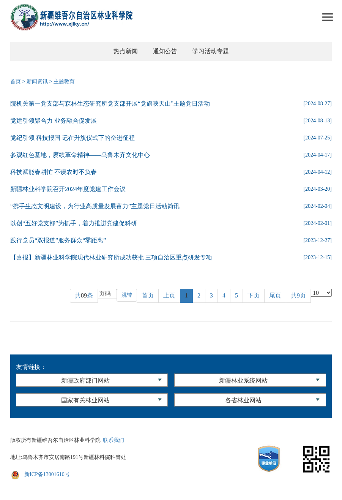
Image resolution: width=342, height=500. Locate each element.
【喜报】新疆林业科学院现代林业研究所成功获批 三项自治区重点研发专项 (111, 257)
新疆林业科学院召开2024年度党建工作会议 (68, 189)
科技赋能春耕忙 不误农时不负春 (53, 172)
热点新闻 (125, 51)
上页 (169, 295)
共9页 (298, 295)
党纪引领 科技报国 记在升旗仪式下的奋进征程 (72, 137)
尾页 (275, 295)
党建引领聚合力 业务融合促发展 (53, 120)
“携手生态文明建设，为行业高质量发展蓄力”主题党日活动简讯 (95, 206)
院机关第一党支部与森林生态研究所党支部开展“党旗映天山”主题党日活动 (110, 103)
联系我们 (113, 440)
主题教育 (64, 81)
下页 (253, 295)
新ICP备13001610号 (47, 474)
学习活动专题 (210, 51)
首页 (15, 81)
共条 (84, 295)
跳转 (126, 295)
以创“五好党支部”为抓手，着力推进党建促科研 (73, 223)
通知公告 (165, 51)
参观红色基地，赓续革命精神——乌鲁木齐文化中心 (80, 155)
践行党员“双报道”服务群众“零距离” (58, 240)
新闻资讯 (37, 81)
